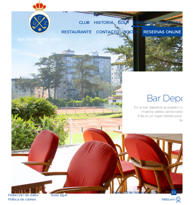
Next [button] (175, 106)
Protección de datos (23, 195)
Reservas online (162, 31)
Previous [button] (18, 106)
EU (179, 192)
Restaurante (76, 31)
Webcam (168, 199)
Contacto (107, 31)
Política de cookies (22, 199)
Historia (103, 22)
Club (84, 22)
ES (174, 192)
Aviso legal (59, 195)
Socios (131, 31)
